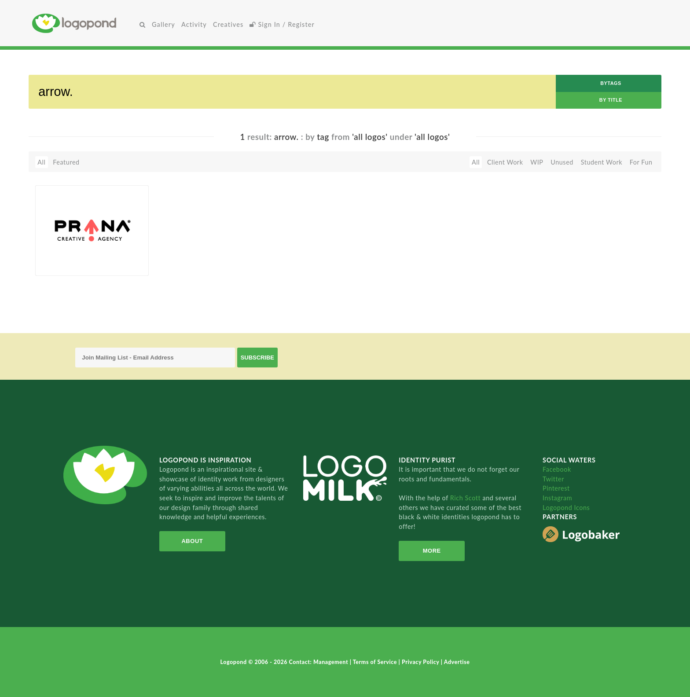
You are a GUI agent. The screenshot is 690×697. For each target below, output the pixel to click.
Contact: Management (319, 662)
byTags (610, 83)
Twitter (553, 479)
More (432, 550)
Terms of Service (376, 662)
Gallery (163, 24)
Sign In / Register (282, 24)
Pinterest (556, 488)
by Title (610, 100)
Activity (194, 24)
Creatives (228, 24)
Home (84, 23)
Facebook (557, 469)
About (192, 541)
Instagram (557, 498)
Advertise (457, 662)
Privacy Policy (421, 662)
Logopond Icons (566, 507)
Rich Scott (466, 498)
